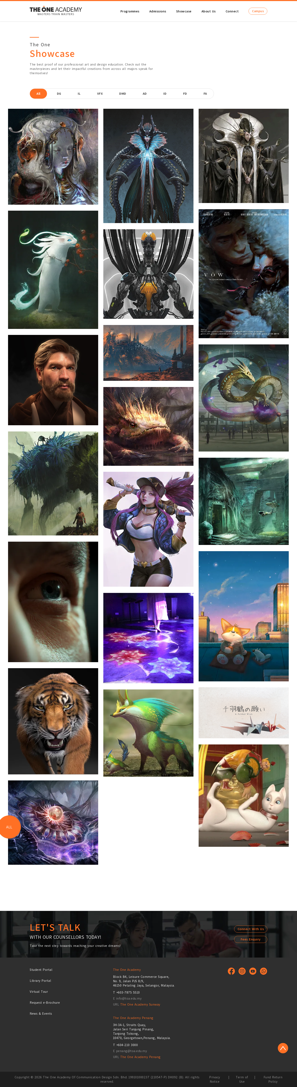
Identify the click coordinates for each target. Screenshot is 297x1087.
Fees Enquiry (251, 939)
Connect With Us (251, 929)
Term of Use (242, 1079)
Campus (258, 11)
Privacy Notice (214, 1079)
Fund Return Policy (273, 1079)
